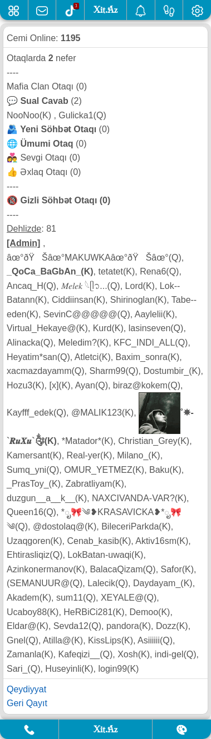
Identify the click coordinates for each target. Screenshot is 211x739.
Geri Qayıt (27, 703)
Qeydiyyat (26, 689)
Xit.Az (105, 729)
